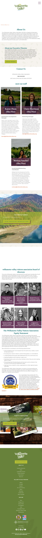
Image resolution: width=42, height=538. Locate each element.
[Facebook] (17, 529)
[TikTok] (23, 529)
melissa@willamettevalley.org (19, 187)
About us (7, 24)
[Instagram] (19, 529)
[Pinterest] (21, 529)
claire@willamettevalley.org (29, 133)
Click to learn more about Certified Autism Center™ (20, 389)
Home (2, 24)
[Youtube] (25, 529)
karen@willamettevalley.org (9, 136)
